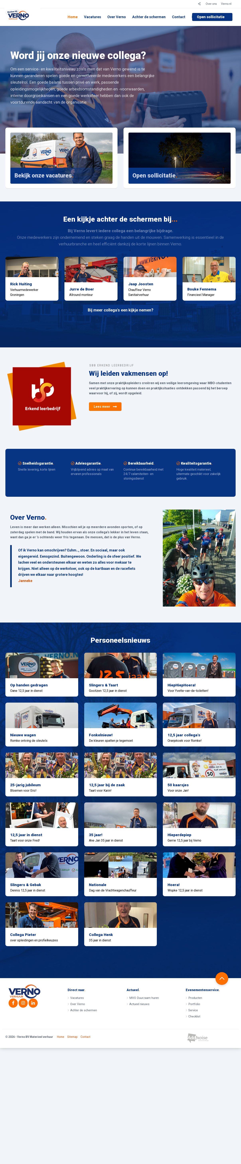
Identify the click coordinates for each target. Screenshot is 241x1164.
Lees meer (105, 422)
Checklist (194, 1128)
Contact (178, 17)
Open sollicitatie (210, 17)
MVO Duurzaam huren (144, 1110)
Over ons (211, 3)
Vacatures (92, 17)
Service (193, 1122)
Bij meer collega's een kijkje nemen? (120, 326)
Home (73, 17)
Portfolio (194, 1116)
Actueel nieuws (139, 1116)
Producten (195, 1110)
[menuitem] (72, 17)
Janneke (25, 597)
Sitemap (72, 1153)
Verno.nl (226, 3)
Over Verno (116, 17)
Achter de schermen (149, 17)
